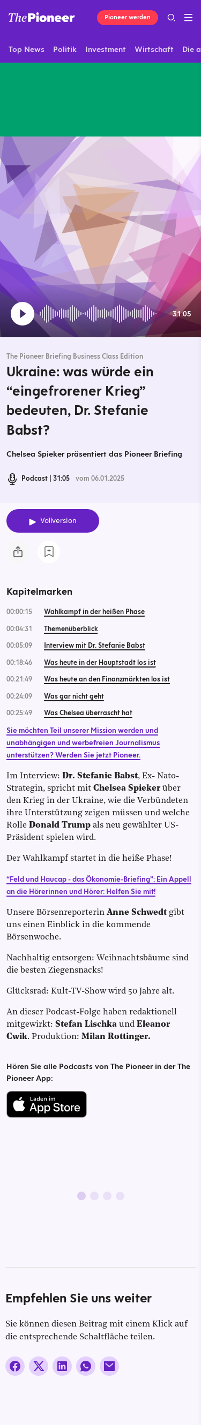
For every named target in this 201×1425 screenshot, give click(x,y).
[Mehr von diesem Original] (50, 99)
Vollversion (58, 520)
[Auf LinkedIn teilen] (62, 1366)
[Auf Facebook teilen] (15, 1366)
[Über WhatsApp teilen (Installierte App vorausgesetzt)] (85, 1366)
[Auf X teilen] (38, 1366)
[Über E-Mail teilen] (109, 1366)
